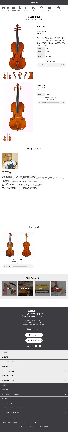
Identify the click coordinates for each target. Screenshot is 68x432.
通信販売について (35, 340)
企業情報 (4, 422)
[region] (34, 9)
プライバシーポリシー (24, 422)
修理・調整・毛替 (26, 288)
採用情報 (9, 422)
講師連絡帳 (15, 422)
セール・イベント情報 (8, 371)
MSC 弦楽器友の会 (42, 288)
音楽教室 (58, 288)
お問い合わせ (35, 335)
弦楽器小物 (10, 288)
